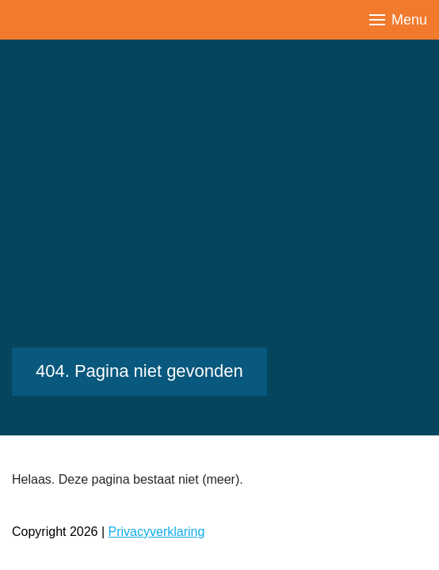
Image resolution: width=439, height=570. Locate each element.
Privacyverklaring (157, 531)
